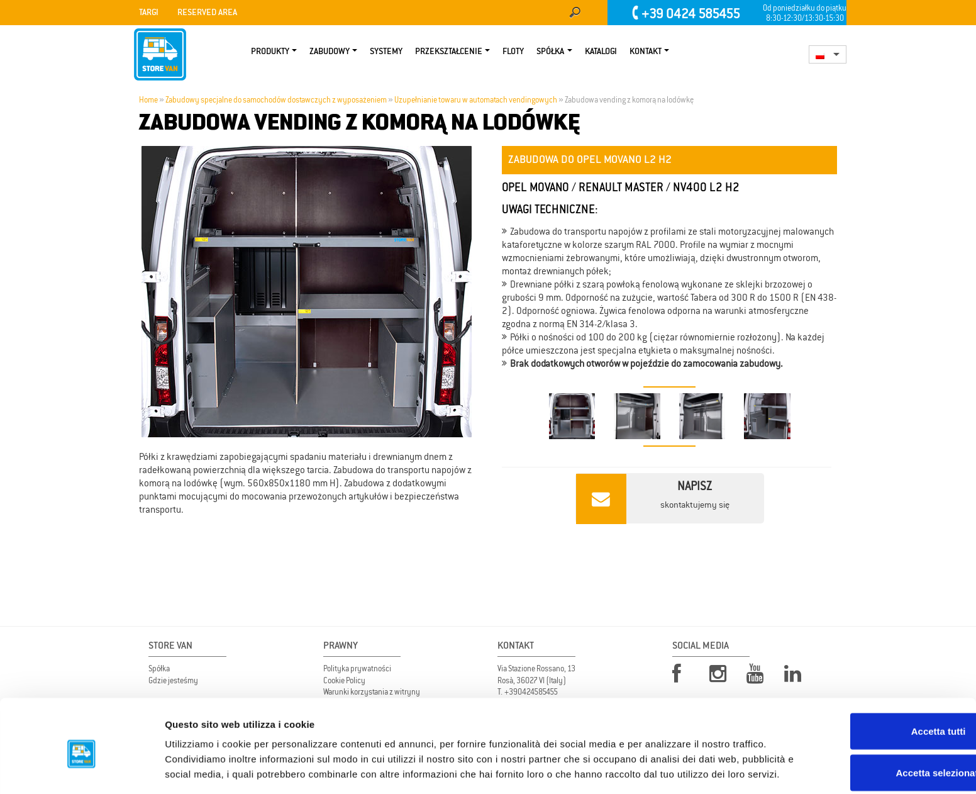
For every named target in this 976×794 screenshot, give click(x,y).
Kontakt (645, 52)
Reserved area (207, 13)
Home (148, 100)
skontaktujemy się (652, 498)
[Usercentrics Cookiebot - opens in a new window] (81, 769)
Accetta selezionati (870, 712)
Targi (148, 13)
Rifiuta (871, 752)
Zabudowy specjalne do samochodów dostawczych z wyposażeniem (276, 100)
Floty (513, 52)
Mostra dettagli (662, 769)
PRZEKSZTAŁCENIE (448, 52)
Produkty (270, 52)
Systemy (386, 52)
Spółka (550, 52)
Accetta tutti (871, 670)
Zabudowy (329, 52)
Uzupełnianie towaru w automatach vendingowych (475, 100)
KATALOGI (601, 52)
